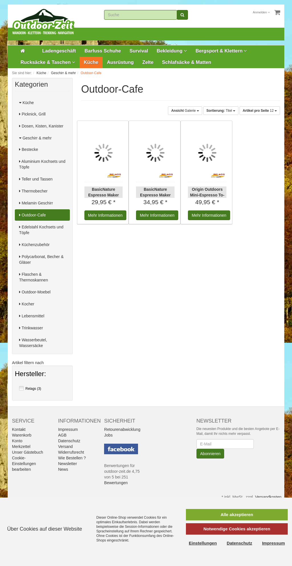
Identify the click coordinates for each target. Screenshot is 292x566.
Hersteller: (30, 374)
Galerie (185, 111)
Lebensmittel (31, 316)
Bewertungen (116, 482)
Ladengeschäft (59, 51)
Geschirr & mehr (35, 138)
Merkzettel (21, 446)
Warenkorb (21, 435)
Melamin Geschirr (36, 203)
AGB (62, 435)
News (63, 469)
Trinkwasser (31, 328)
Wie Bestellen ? (72, 458)
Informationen (105, 215)
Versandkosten (268, 497)
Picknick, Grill (32, 114)
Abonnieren (210, 453)
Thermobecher (33, 191)
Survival (138, 51)
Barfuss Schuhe (102, 51)
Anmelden (261, 12)
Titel (220, 111)
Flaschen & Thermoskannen (33, 277)
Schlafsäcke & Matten (186, 62)
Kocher (26, 304)
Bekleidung (172, 51)
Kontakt (18, 429)
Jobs (108, 435)
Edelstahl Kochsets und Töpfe (41, 230)
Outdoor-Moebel (34, 292)
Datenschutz (69, 441)
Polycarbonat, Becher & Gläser (41, 259)
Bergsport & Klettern (221, 51)
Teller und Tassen (35, 179)
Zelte (147, 62)
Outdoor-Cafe (32, 215)
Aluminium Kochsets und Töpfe (42, 164)
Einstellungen (203, 543)
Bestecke (28, 149)
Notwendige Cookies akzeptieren (236, 528)
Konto (17, 441)
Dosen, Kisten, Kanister (41, 126)
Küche (91, 62)
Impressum (68, 429)
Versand (65, 446)
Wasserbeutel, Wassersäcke (33, 343)
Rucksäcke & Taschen (48, 62)
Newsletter (67, 463)
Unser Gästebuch (27, 452)
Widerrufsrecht (71, 452)
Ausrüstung (120, 62)
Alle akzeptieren (236, 514)
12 (260, 111)
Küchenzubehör (34, 244)
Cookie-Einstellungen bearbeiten (24, 464)
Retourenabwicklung (122, 429)
